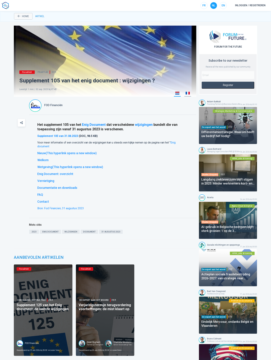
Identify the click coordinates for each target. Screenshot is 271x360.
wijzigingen (144, 125)
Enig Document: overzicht (55, 174)
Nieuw (67, 153)
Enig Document (94, 125)
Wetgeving (70, 167)
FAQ (40, 194)
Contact (43, 201)
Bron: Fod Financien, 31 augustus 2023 (60, 208)
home (23, 16)
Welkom (43, 160)
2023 (75, 136)
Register (228, 85)
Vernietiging (45, 181)
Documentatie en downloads (57, 188)
